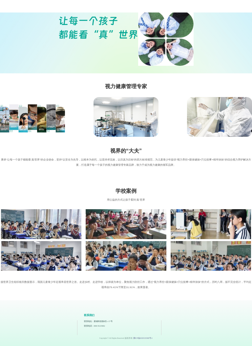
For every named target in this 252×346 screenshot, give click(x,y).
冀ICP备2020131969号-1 (143, 338)
